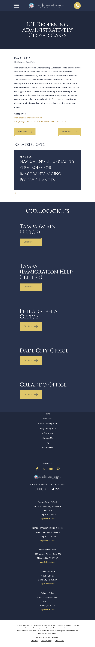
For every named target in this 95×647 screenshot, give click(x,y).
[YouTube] (50, 468)
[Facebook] (36, 468)
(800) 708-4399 (48, 489)
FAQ (47, 443)
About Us (47, 419)
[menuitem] (34, 641)
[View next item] (39, 193)
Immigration (20, 118)
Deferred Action (34, 118)
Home (47, 414)
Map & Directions (47, 518)
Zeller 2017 (60, 122)
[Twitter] (43, 468)
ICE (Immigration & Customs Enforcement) (34, 122)
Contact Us (47, 438)
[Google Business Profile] (58, 468)
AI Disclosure (47, 433)
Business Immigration (47, 424)
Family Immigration (47, 428)
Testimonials (47, 448)
